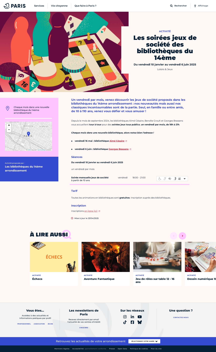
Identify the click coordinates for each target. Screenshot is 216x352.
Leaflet (28, 150)
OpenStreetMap (41, 150)
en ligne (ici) (90, 211)
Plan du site (156, 349)
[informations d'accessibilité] (172, 178)
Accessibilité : (89, 349)
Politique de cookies (139, 349)
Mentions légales (61, 349)
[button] (28, 134)
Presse (112, 349)
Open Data (122, 349)
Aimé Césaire (116, 140)
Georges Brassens (119, 149)
